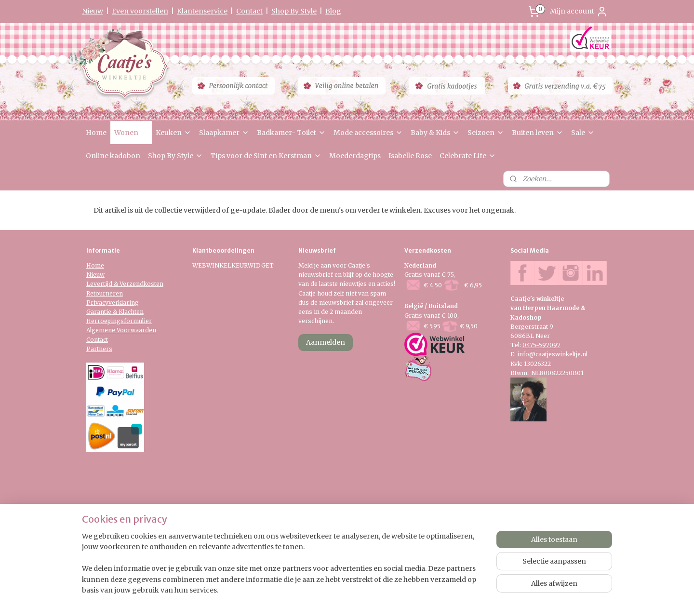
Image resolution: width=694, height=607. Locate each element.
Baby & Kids (435, 132)
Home (96, 132)
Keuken (173, 132)
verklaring (123, 302)
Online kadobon (113, 155)
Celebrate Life (468, 155)
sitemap (318, 531)
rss (338, 531)
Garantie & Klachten (115, 311)
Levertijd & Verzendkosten (124, 283)
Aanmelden (325, 342)
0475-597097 (541, 345)
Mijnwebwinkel (461, 531)
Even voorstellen (140, 11)
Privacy (97, 302)
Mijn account (579, 11)
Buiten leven (537, 132)
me (99, 265)
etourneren (106, 293)
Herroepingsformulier (119, 320)
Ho (90, 265)
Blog (333, 11)
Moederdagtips (355, 155)
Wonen (131, 132)
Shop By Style (294, 11)
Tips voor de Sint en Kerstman (266, 155)
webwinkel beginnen (375, 531)
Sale (583, 132)
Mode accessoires (368, 132)
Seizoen (485, 132)
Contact (249, 11)
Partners (99, 348)
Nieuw (92, 11)
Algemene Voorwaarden (121, 330)
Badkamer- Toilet (291, 132)
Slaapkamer (224, 132)
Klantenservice (202, 11)
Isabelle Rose (410, 155)
